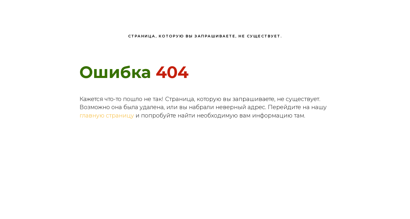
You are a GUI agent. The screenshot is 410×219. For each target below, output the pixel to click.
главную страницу (106, 115)
